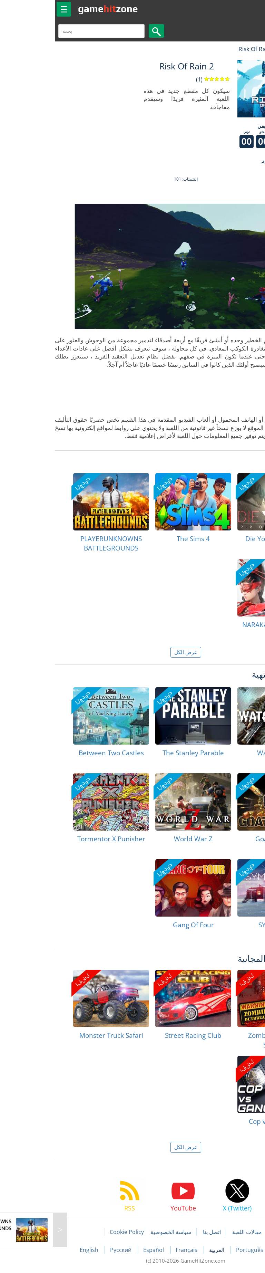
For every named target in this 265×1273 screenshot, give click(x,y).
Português (197, 1250)
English (37, 1250)
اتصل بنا (159, 1232)
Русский (68, 1250)
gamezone (55, 8)
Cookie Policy (74, 1232)
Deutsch (233, 1250)
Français (134, 1250)
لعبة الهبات (240, 49)
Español (101, 1250)
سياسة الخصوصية (117, 1232)
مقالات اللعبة (194, 1232)
